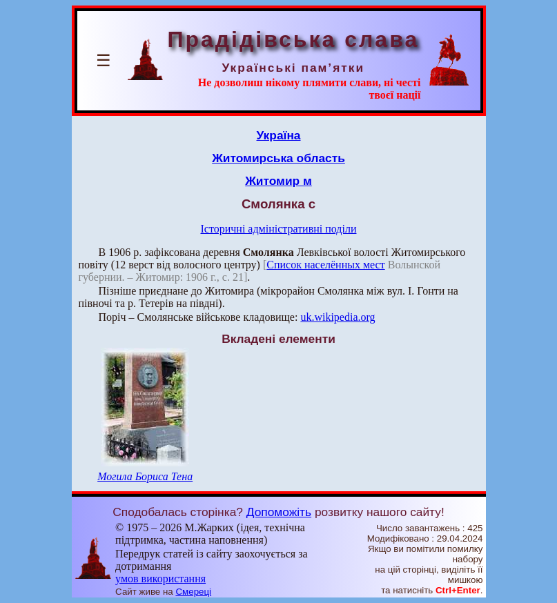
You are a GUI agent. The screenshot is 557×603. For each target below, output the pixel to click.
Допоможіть (278, 512)
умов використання (160, 578)
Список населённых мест (325, 264)
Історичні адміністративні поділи (279, 229)
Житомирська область (278, 158)
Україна (279, 135)
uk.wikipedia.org (337, 317)
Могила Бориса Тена (145, 476)
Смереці (193, 591)
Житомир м (278, 181)
